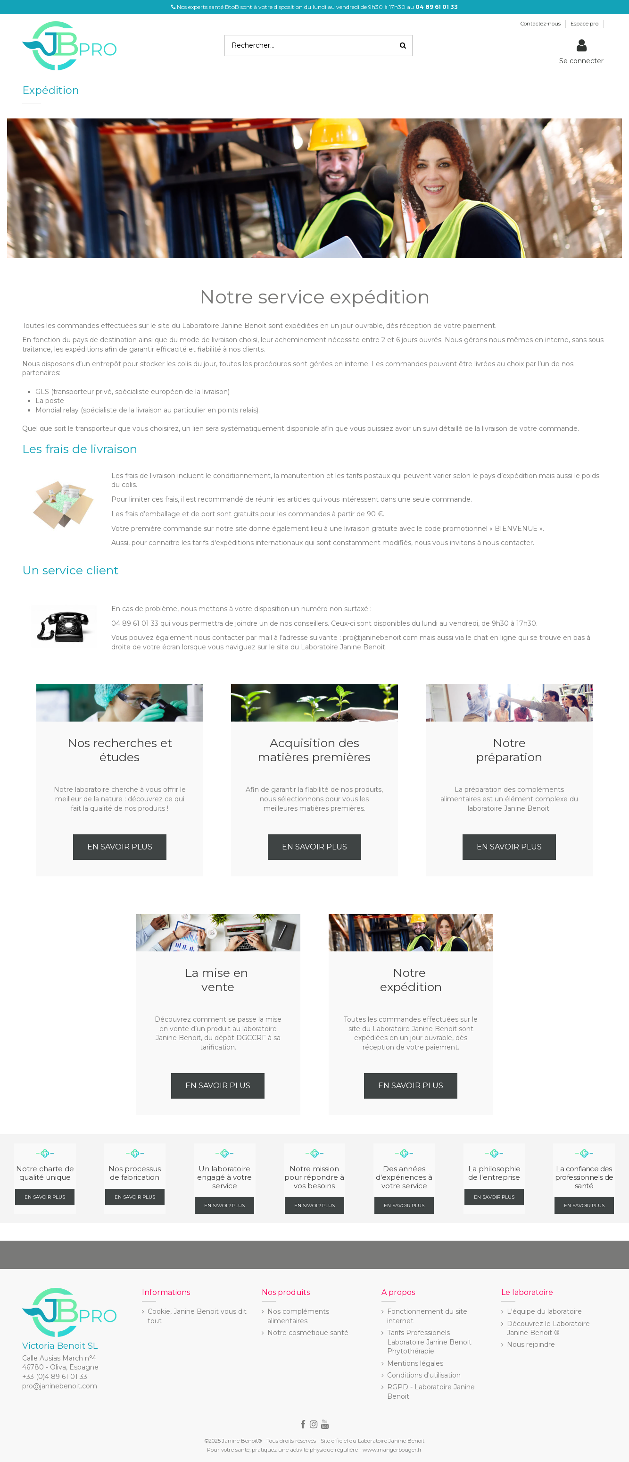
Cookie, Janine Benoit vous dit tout (197, 1316)
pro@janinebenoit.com (59, 1386)
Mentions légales (415, 1363)
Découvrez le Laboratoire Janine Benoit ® (548, 1328)
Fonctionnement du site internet (427, 1316)
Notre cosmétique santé (307, 1332)
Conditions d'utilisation (424, 1375)
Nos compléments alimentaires (298, 1316)
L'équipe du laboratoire (544, 1311)
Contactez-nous (541, 23)
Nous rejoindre (531, 1344)
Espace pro (585, 23)
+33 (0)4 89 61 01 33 (54, 1376)
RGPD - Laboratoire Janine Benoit (431, 1392)
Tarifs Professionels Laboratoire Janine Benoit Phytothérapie (429, 1341)
